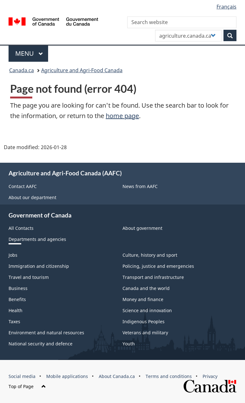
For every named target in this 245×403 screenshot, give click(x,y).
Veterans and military (145, 333)
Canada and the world (146, 288)
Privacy (210, 376)
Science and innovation (147, 310)
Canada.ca (21, 70)
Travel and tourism (29, 277)
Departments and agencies (37, 239)
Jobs (13, 255)
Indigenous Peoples (144, 321)
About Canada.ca (117, 376)
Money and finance (143, 299)
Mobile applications (67, 376)
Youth (129, 344)
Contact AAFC (23, 186)
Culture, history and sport (150, 255)
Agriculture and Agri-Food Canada (82, 70)
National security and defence (40, 344)
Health (15, 310)
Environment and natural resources (46, 333)
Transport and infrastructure (153, 277)
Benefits (17, 299)
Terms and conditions (169, 376)
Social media (22, 376)
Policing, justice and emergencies (158, 266)
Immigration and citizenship (39, 266)
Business (18, 288)
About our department (32, 197)
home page (122, 115)
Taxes (14, 321)
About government (142, 228)
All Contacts (21, 228)
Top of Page (27, 386)
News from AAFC (140, 186)
